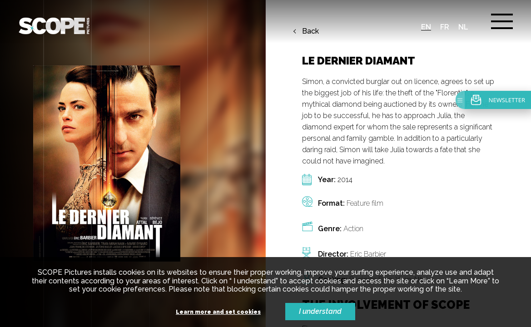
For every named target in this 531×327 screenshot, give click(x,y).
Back (310, 31)
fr (444, 27)
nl (463, 27)
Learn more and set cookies (218, 312)
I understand (320, 311)
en (426, 27)
